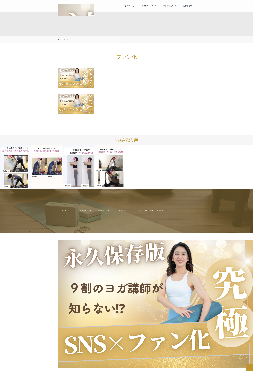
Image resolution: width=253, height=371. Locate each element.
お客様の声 (187, 6)
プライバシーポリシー (145, 210)
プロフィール (130, 6)
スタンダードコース (149, 6)
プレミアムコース (170, 6)
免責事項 (160, 210)
